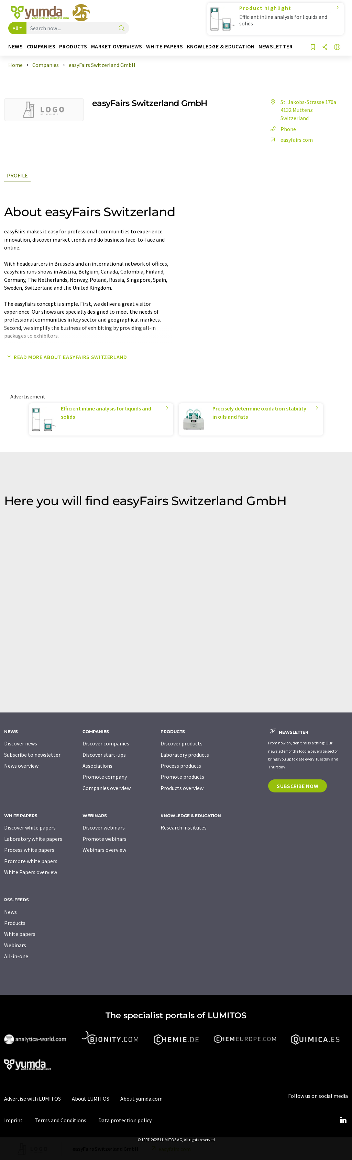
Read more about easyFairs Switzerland (65, 356)
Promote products (182, 776)
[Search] (121, 29)
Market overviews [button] (116, 46)
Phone (282, 129)
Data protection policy (125, 1120)
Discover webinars (103, 827)
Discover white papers (30, 827)
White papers (19, 933)
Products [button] (73, 46)
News (10, 911)
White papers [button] (164, 46)
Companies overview (106, 788)
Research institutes (184, 827)
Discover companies (105, 743)
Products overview (182, 788)
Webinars (15, 945)
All (15, 28)
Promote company (104, 776)
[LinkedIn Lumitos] (343, 1120)
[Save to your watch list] (313, 47)
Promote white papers (30, 861)
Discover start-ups (104, 754)
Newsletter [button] (275, 46)
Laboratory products (185, 754)
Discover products (181, 743)
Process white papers (29, 849)
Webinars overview (104, 849)
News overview (21, 765)
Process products (181, 765)
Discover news (20, 743)
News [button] (15, 46)
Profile (17, 175)
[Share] (325, 47)
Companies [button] (41, 46)
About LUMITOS (90, 1098)
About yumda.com (141, 1098)
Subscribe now (297, 785)
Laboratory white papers (33, 838)
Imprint (13, 1120)
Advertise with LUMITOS (32, 1098)
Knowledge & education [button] (221, 46)
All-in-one (16, 956)
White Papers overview (30, 872)
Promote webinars (104, 838)
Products (14, 922)
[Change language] (337, 47)
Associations (97, 765)
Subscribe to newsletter (32, 754)
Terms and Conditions (60, 1120)
